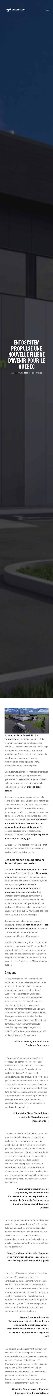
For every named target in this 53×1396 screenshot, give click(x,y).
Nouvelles (37, 373)
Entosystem (10, 739)
